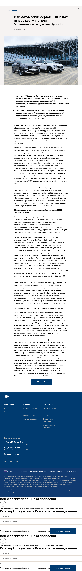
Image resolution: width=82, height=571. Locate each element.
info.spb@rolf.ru (13, 492)
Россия (8, 471)
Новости (7, 412)
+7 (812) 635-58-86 (13, 442)
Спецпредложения (49, 408)
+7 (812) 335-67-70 (13, 447)
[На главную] (6, 3)
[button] (6, 396)
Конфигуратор (48, 419)
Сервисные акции (30, 408)
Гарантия (26, 412)
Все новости (11, 10)
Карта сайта (23, 471)
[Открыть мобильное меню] (76, 3)
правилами (16, 531)
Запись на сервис (30, 419)
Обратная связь (11, 454)
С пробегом (47, 415)
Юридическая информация (38, 471)
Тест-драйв (47, 421)
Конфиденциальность (55, 471)
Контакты (7, 408)
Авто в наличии (48, 412)
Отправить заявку (62, 531)
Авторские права (71, 471)
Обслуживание (29, 415)
